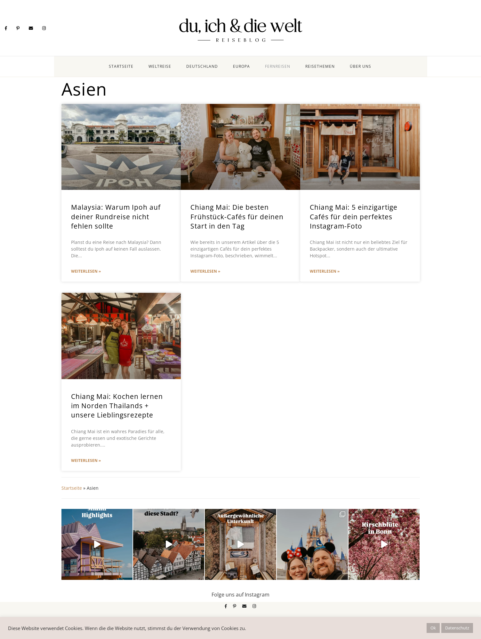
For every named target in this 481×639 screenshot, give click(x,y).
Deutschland (202, 66)
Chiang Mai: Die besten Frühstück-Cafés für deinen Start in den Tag (237, 216)
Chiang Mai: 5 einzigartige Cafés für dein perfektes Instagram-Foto (353, 216)
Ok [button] (433, 628)
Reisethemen (320, 66)
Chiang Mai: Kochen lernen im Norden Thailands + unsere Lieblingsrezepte (117, 406)
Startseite (121, 66)
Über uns (360, 66)
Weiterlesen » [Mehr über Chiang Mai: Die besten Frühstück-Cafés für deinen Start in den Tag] (205, 271)
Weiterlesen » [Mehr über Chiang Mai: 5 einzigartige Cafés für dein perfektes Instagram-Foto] (325, 271)
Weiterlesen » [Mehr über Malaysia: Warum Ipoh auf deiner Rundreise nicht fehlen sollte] (86, 271)
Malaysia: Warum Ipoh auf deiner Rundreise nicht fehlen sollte (116, 216)
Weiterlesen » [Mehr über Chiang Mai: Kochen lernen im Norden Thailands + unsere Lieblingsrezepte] (86, 460)
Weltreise (159, 66)
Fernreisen (277, 66)
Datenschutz (457, 628)
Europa (241, 66)
